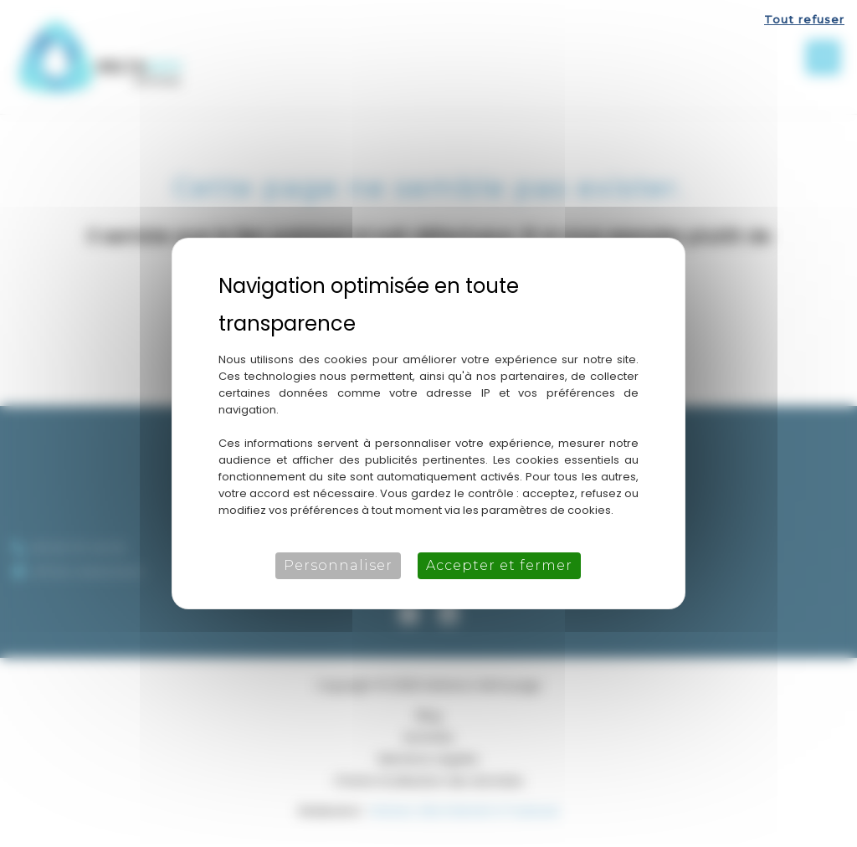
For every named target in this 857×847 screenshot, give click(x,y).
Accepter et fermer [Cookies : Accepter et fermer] (499, 565)
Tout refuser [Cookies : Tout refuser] (804, 19)
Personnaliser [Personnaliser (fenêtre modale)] (338, 565)
